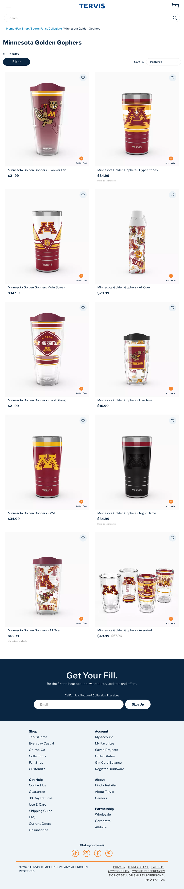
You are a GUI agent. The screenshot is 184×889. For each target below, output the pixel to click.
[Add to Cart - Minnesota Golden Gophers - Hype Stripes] (171, 160)
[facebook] (97, 853)
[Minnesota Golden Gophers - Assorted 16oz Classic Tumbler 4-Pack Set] (137, 630)
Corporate (103, 821)
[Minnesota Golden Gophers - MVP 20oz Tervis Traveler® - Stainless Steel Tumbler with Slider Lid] (47, 513)
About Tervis (104, 792)
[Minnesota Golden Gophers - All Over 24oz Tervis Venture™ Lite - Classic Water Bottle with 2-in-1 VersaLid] (137, 287)
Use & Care (37, 805)
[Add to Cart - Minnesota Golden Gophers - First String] (81, 390)
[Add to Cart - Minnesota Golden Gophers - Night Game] (171, 503)
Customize (37, 769)
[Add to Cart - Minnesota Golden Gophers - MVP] (81, 503)
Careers (101, 798)
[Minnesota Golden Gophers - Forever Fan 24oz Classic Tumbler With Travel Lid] (47, 170)
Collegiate (55, 28)
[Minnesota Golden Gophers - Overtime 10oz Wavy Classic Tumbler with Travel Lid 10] (137, 349)
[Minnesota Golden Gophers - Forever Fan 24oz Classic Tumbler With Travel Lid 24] (47, 119)
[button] (8, 5)
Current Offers (40, 824)
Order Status (105, 756)
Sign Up (138, 704)
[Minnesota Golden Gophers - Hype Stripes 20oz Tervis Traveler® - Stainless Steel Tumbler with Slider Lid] (137, 170)
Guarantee (37, 792)
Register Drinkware (109, 769)
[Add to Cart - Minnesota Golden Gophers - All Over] (171, 278)
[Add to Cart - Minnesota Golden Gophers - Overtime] (171, 390)
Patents (157, 867)
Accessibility (118, 871)
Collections (37, 756)
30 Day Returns (41, 798)
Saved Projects (106, 750)
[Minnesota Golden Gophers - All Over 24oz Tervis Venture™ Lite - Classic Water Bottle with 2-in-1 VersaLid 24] (137, 236)
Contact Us (37, 785)
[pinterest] (109, 853)
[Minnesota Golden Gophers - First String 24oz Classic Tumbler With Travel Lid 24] (47, 349)
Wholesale (103, 815)
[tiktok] (75, 853)
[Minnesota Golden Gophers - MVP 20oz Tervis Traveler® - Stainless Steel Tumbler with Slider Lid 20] (47, 462)
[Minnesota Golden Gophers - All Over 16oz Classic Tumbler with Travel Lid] (47, 630)
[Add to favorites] (83, 77)
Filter (16, 62)
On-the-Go (37, 750)
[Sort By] (163, 61)
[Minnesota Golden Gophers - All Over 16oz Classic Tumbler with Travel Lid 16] (47, 579)
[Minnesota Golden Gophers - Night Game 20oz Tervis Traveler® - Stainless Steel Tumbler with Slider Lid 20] (137, 462)
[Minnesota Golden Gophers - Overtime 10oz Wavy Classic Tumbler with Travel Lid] (137, 400)
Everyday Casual (41, 743)
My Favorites (105, 743)
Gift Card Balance (108, 763)
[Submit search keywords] (175, 18)
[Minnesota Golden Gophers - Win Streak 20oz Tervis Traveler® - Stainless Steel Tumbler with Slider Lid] (47, 287)
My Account (104, 737)
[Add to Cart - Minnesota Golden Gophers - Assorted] (171, 621)
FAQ (32, 817)
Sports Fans (39, 28)
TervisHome (38, 737)
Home (10, 28)
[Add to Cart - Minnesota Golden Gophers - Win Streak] (81, 278)
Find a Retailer (106, 785)
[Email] (79, 704)
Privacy (119, 867)
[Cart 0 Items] (175, 6)
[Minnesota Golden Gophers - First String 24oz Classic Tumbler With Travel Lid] (47, 400)
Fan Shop (22, 28)
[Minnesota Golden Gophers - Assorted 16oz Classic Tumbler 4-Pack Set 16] (137, 579)
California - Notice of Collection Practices (92, 695)
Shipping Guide (40, 811)
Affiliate (101, 827)
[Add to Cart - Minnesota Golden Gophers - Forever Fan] (81, 160)
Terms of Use (138, 867)
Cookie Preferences (148, 871)
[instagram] (86, 853)
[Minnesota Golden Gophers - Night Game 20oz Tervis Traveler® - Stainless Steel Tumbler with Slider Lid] (137, 513)
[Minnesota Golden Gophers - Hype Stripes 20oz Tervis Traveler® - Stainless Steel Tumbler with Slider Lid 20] (137, 119)
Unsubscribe (38, 830)
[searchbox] (92, 18)
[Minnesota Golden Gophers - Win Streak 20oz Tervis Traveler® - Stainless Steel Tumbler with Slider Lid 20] (47, 236)
